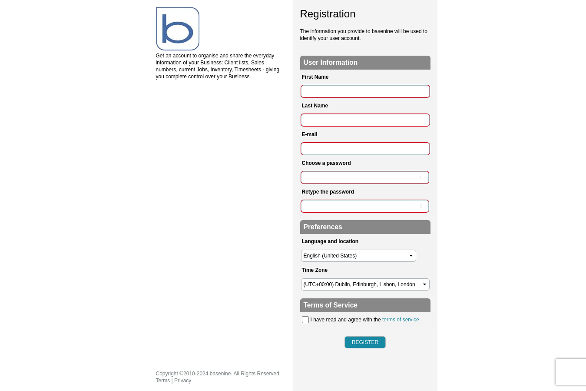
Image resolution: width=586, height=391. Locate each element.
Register (365, 342)
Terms (163, 381)
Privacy (182, 381)
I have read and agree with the (360, 319)
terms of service (400, 320)
